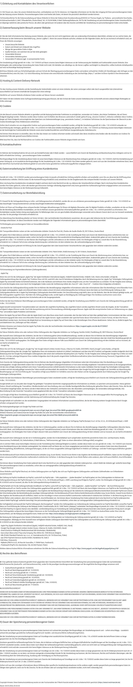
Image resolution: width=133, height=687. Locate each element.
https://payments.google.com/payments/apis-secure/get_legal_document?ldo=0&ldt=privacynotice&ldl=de (39, 415)
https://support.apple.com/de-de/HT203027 (92, 326)
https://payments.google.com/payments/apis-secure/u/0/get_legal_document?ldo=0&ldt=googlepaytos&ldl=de (40, 410)
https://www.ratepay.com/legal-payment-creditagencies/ (70, 514)
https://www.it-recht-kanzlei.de (109, 682)
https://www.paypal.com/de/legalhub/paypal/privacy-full (97, 548)
